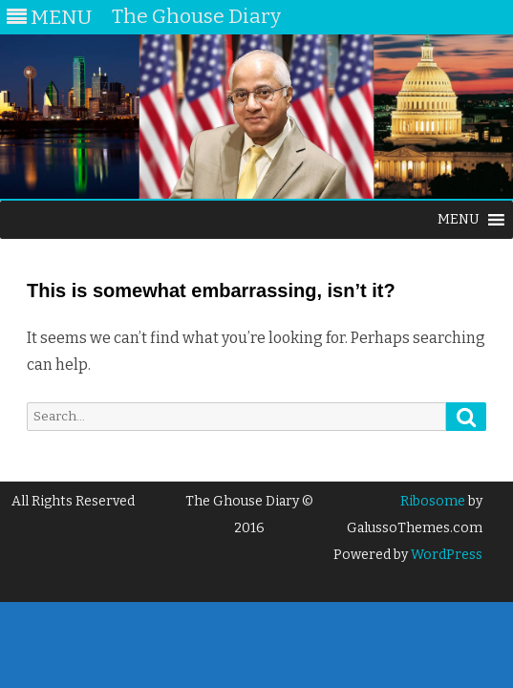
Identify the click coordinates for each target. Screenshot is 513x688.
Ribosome (432, 501)
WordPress (445, 555)
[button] (459, 220)
